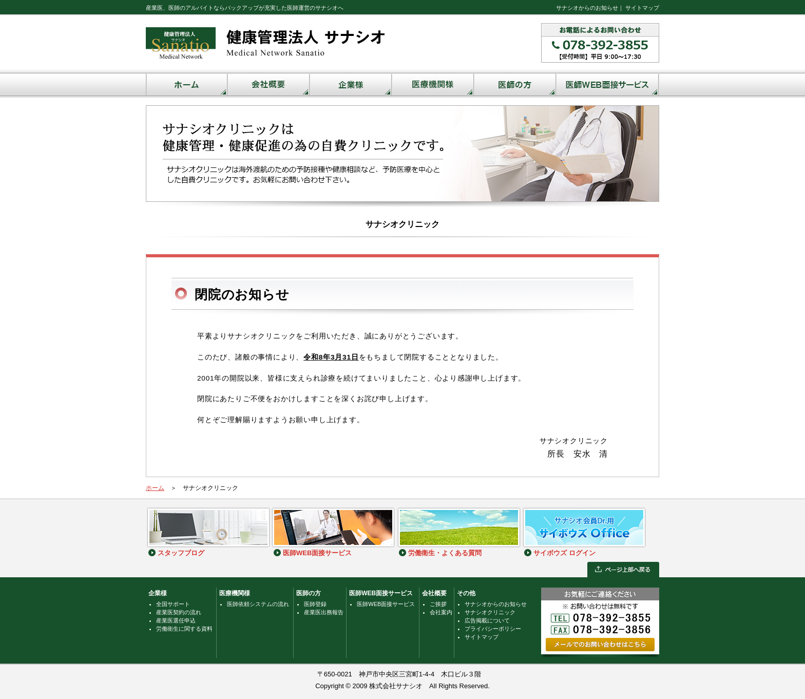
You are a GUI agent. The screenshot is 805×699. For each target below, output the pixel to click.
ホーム (155, 488)
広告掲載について (487, 620)
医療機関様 (234, 593)
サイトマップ (642, 8)
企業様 (157, 593)
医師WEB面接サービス (381, 593)
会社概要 (434, 593)
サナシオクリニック (490, 612)
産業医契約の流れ (178, 612)
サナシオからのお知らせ (587, 8)
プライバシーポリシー (493, 629)
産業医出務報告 (323, 612)
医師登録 (315, 604)
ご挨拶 (438, 604)
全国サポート (173, 604)
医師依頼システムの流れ (258, 604)
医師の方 (308, 593)
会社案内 (441, 612)
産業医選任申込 (176, 620)
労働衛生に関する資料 (184, 629)
